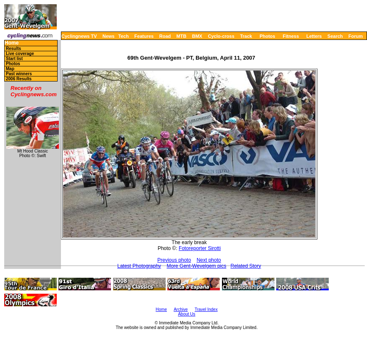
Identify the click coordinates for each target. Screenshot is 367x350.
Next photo (209, 260)
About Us (186, 314)
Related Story (245, 266)
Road (165, 36)
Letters (314, 36)
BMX (197, 36)
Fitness (291, 36)
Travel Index (206, 309)
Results (13, 48)
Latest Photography (139, 266)
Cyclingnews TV (79, 36)
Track (246, 36)
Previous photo (174, 260)
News (109, 36)
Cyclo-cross (221, 36)
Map (10, 68)
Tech (123, 36)
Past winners (19, 73)
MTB (182, 36)
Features (144, 36)
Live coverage (20, 53)
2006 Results (19, 78)
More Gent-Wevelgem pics (196, 266)
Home (11, 43)
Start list (14, 58)
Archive (180, 309)
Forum (356, 36)
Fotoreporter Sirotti (200, 248)
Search (335, 36)
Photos (267, 36)
